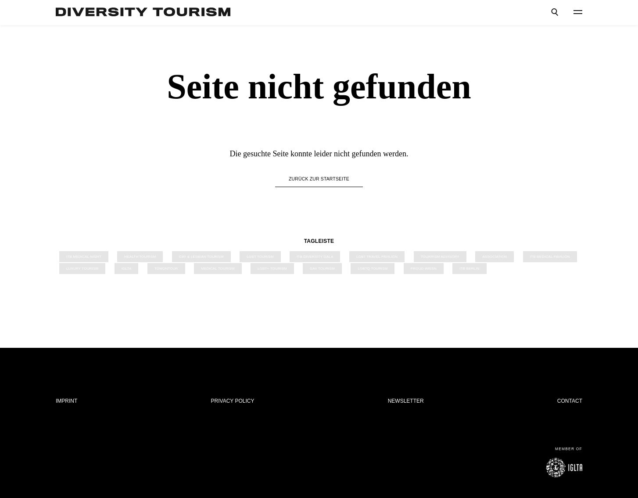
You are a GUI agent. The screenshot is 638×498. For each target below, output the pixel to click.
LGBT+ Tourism (272, 269)
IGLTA (127, 269)
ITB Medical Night (83, 257)
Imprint (66, 401)
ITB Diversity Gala (315, 257)
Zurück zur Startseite (319, 179)
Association (494, 257)
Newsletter (406, 401)
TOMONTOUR (166, 269)
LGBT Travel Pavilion (377, 257)
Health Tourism (140, 257)
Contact (569, 401)
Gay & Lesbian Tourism (201, 257)
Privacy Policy (232, 401)
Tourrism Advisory (440, 257)
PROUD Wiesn (424, 269)
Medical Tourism (218, 269)
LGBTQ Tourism (372, 269)
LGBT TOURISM (260, 257)
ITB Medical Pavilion (550, 257)
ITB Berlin (469, 269)
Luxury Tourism (82, 269)
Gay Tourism (322, 269)
